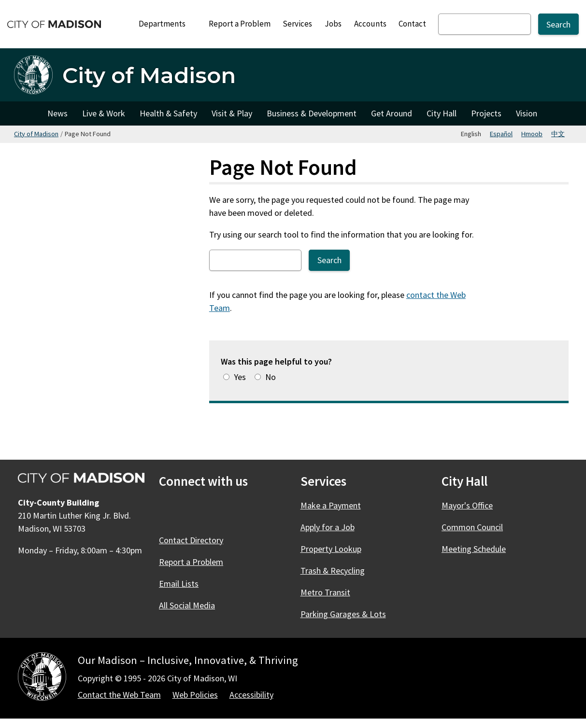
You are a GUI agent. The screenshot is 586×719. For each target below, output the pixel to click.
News (57, 113)
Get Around (391, 113)
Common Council (472, 527)
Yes (240, 376)
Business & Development (312, 113)
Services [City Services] (297, 23)
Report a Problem (240, 23)
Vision (526, 113)
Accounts (370, 23)
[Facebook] (167, 512)
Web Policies (195, 694)
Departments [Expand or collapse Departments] (167, 23)
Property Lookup (330, 548)
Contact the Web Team (119, 694)
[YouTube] (246, 512)
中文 (558, 133)
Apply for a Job (327, 527)
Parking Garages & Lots (343, 614)
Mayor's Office (467, 505)
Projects (486, 113)
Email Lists (179, 583)
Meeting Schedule (474, 548)
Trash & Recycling (332, 570)
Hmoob (532, 133)
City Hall (442, 113)
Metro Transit (325, 592)
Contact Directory (191, 540)
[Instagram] (220, 512)
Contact (412, 23)
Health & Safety (168, 113)
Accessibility (251, 694)
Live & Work (103, 113)
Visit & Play (232, 113)
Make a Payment (330, 505)
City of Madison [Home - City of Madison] (149, 75)
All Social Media (187, 605)
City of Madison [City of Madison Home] (27, 113)
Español (501, 133)
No (270, 376)
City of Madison (36, 133)
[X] (193, 512)
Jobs (333, 23)
